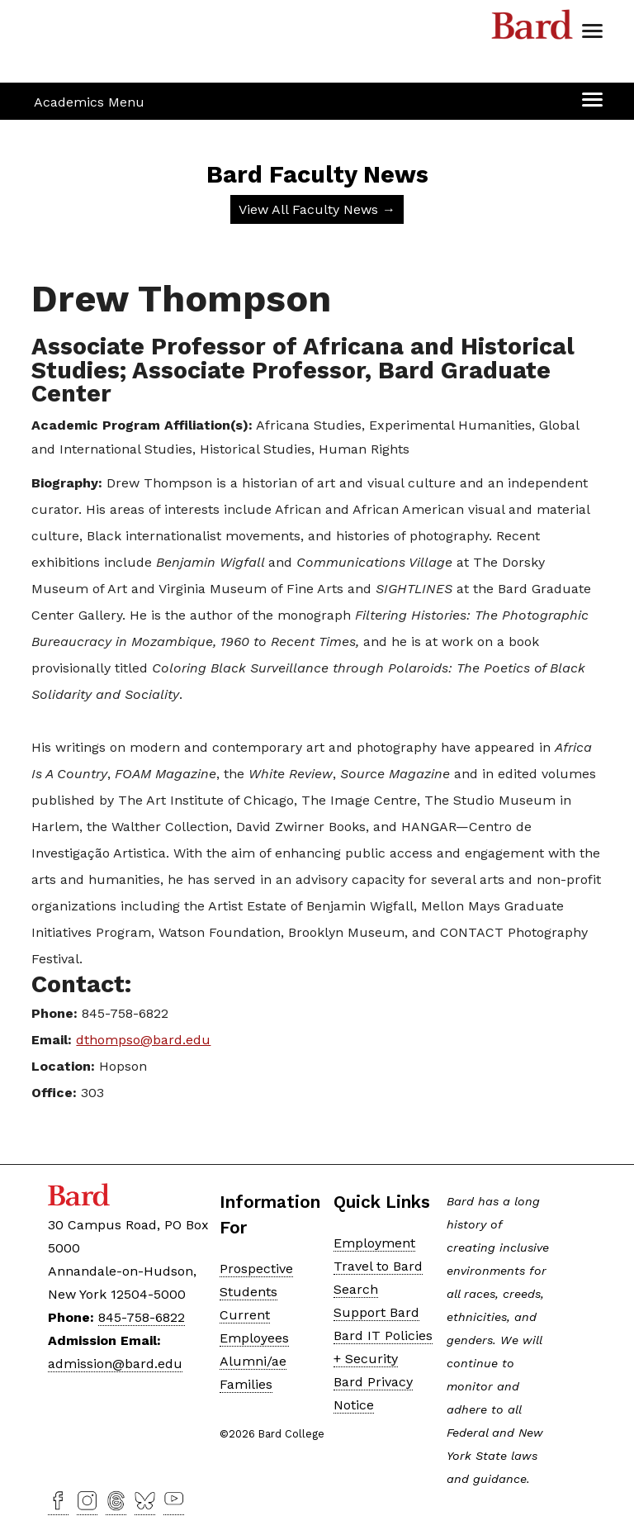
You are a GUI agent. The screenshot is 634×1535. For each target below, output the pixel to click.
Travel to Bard (378, 1266)
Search (356, 1289)
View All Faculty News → (317, 209)
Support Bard (376, 1312)
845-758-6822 (141, 1317)
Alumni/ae (253, 1361)
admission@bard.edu (115, 1363)
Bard (532, 29)
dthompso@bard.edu (143, 1040)
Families (246, 1384)
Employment (374, 1243)
